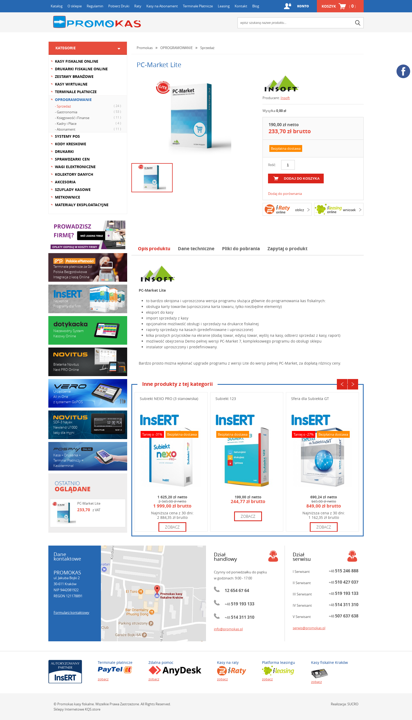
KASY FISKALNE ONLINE (76, 61)
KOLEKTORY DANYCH (74, 174)
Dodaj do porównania (285, 193)
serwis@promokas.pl (309, 628)
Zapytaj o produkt (287, 249)
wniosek (349, 209)
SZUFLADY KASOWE (73, 189)
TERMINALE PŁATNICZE (76, 91)
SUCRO (352, 704)
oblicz (299, 209)
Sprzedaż (207, 47)
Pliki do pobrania (241, 249)
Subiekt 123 (225, 398)
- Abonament (88, 129)
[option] (193, 117)
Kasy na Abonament (162, 6)
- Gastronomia (88, 111)
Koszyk (339, 6)
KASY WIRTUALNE (71, 84)
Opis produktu (154, 249)
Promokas (97, 22)
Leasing (224, 6)
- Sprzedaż (88, 106)
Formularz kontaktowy (71, 612)
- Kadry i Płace (88, 123)
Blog (255, 6)
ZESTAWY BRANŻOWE (74, 76)
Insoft (285, 97)
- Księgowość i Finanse (88, 117)
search (358, 23)
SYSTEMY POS (67, 136)
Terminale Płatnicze (198, 6)
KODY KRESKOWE (70, 143)
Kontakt (241, 6)
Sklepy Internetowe (69, 709)
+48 (239, 604)
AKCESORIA (65, 181)
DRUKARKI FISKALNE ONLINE (81, 68)
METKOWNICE (67, 197)
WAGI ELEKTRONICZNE (75, 166)
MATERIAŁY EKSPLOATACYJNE (82, 204)
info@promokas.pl (228, 629)
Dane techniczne (196, 249)
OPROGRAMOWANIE (73, 99)
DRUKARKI (64, 151)
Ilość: (272, 164)
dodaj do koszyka (302, 178)
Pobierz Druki (118, 6)
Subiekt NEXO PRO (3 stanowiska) (169, 398)
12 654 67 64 (237, 590)
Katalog (57, 6)
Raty (137, 6)
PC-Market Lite (88, 503)
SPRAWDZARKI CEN (72, 159)
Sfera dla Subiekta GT (310, 398)
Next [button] (353, 384)
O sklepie (75, 6)
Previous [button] (342, 384)
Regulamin (95, 6)
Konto (303, 6)
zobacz (172, 527)
